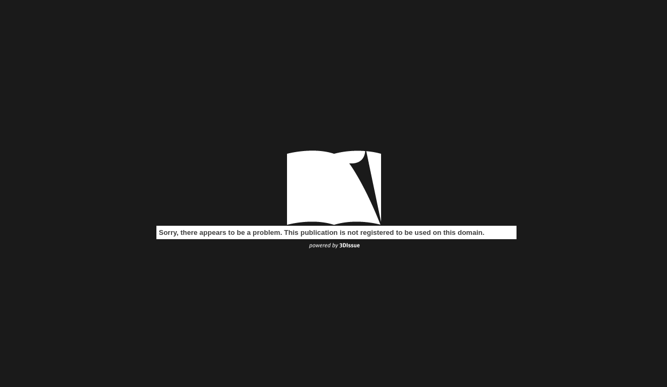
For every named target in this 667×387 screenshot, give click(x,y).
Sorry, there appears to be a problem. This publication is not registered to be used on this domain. (322, 232)
